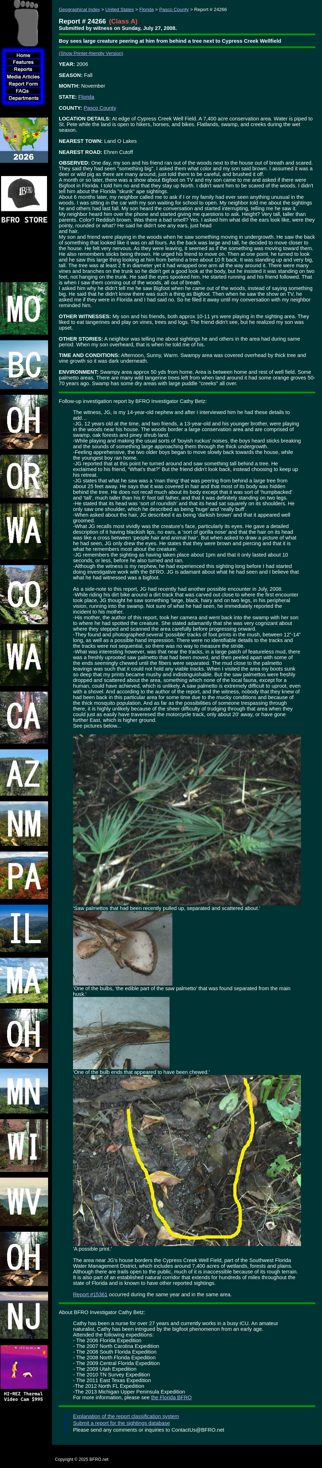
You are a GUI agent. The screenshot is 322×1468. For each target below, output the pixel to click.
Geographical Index (79, 9)
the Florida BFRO (171, 1397)
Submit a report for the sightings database (121, 1423)
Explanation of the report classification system (126, 1416)
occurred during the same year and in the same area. (170, 1294)
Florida (146, 9)
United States (119, 9)
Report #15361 (90, 1294)
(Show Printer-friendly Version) (91, 53)
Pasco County (174, 9)
